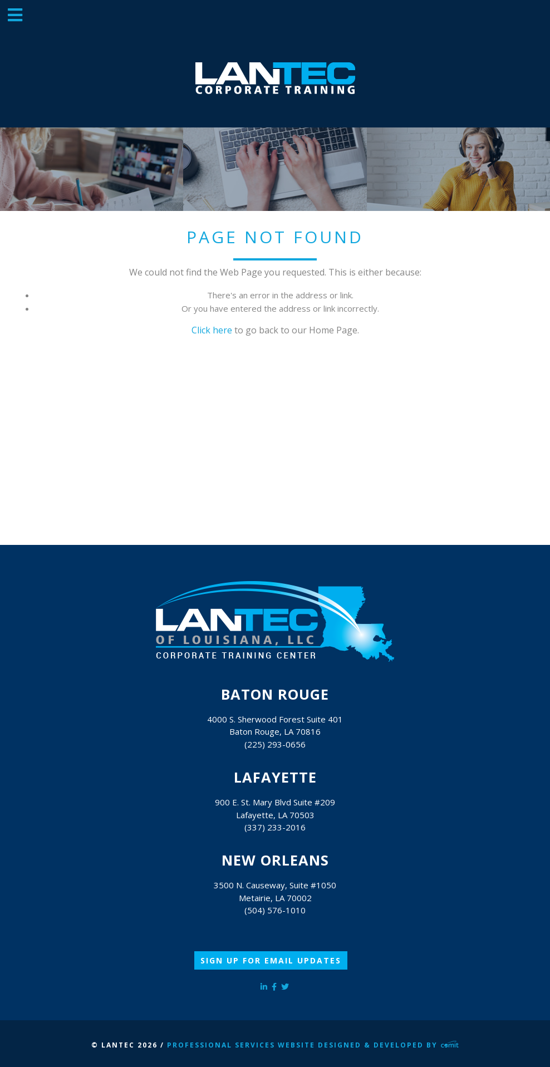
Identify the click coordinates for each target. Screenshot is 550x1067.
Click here (211, 330)
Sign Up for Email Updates (270, 960)
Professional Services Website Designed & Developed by (313, 1045)
